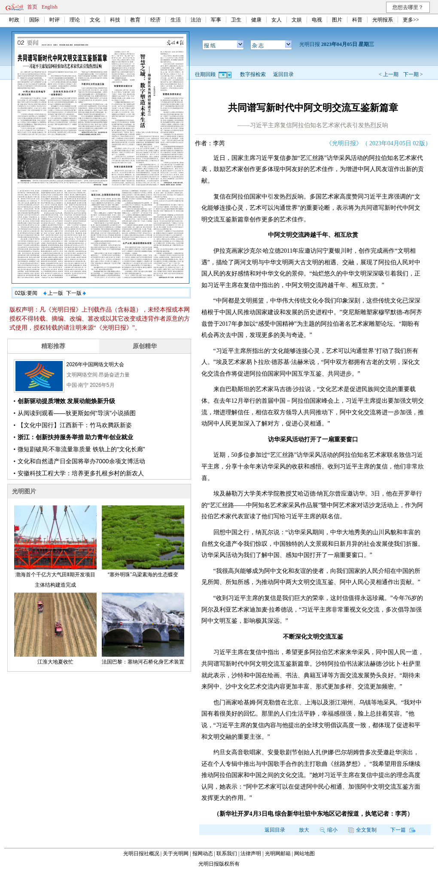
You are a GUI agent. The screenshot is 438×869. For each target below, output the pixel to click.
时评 (54, 20)
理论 (75, 20)
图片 (337, 20)
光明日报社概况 (141, 854)
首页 (32, 7)
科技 (115, 20)
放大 (304, 830)
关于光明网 (176, 854)
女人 (276, 20)
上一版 (53, 293)
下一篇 (403, 830)
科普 (357, 20)
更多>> (411, 20)
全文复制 (362, 830)
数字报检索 (253, 74)
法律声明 (250, 854)
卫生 (236, 20)
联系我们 (226, 854)
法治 (196, 20)
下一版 (76, 293)
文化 (95, 20)
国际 (34, 20)
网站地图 (304, 854)
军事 (216, 20)
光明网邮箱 (278, 854)
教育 (135, 20)
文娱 (297, 20)
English (50, 7)
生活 (175, 20)
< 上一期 (388, 74)
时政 (14, 20)
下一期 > (413, 74)
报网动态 (202, 854)
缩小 (329, 830)
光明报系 (382, 20)
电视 (317, 20)
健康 (256, 20)
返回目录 (283, 74)
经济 (155, 20)
